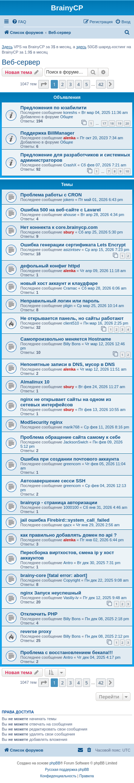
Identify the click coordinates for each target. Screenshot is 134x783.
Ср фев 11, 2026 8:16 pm (106, 427)
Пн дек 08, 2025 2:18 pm (107, 619)
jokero (68, 199)
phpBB (55, 763)
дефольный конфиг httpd (50, 265)
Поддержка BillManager (47, 133)
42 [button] (101, 84)
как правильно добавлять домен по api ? (68, 535)
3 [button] (70, 84)
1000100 (71, 507)
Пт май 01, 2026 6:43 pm (100, 199)
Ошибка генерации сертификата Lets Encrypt (73, 244)
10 (127, 171)
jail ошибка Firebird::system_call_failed (64, 520)
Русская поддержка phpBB (67, 770)
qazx (67, 525)
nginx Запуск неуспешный (50, 593)
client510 (71, 323)
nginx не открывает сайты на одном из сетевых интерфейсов (65, 402)
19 (119, 123)
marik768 (71, 427)
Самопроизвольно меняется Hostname (65, 339)
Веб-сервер (21, 62)
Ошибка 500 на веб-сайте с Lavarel (60, 209)
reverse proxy (35, 631)
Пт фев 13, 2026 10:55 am (101, 409)
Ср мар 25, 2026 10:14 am (100, 305)
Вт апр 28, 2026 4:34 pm (102, 214)
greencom (72, 464)
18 (112, 123)
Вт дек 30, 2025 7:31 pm (98, 563)
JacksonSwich (75, 442)
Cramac (70, 288)
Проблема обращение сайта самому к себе (70, 437)
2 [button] (62, 84)
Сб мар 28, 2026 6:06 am (103, 288)
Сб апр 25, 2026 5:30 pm (100, 232)
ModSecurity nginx (41, 422)
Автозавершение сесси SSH (52, 480)
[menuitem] (19, 21)
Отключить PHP (39, 614)
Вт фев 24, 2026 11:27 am (101, 387)
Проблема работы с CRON (51, 194)
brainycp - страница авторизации (58, 502)
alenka (69, 138)
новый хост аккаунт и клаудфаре (59, 283)
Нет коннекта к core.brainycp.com (59, 227)
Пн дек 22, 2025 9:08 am (107, 580)
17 (104, 123)
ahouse (69, 214)
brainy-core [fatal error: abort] (53, 575)
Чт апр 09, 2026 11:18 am (103, 270)
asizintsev (71, 249)
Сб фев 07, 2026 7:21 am (103, 165)
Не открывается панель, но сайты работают (72, 318)
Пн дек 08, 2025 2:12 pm (107, 636)
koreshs (70, 112)
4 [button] (78, 84)
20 (127, 123)
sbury (68, 232)
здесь (81, 47)
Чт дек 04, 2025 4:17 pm (98, 657)
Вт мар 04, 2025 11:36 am (104, 112)
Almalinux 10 (34, 382)
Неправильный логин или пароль (59, 300)
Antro (68, 563)
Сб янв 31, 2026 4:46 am (105, 507)
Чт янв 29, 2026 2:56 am (98, 525)
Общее (66, 117)
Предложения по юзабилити (53, 107)
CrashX (69, 165)
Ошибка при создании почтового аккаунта (69, 459)
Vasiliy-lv (71, 598)
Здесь (7, 47)
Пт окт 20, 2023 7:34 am (101, 138)
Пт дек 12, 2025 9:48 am (104, 598)
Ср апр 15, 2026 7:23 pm (107, 249)
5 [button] (86, 84)
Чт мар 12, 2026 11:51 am (103, 369)
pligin (68, 305)
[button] (43, 84)
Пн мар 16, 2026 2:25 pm (105, 323)
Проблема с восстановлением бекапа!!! (66, 652)
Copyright (71, 580)
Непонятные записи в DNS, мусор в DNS (67, 364)
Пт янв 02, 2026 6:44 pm (102, 540)
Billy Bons (71, 344)
